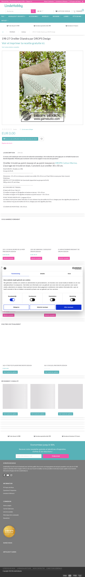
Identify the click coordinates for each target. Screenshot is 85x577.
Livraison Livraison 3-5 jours (72, 436)
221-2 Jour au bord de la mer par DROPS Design (14, 250)
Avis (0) (20, 152)
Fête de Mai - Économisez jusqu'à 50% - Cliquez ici (16, 1)
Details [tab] (42, 273)
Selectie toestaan (42, 307)
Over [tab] (69, 273)
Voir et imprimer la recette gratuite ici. (23, 43)
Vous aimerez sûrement (10, 219)
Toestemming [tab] (15, 273)
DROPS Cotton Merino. (66, 163)
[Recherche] (33, 11)
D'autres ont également (11, 324)
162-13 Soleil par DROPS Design (55, 365)
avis (15, 129)
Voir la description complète (10, 47)
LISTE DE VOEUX (63, 11)
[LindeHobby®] (13, 5)
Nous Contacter (49, 1)
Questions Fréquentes (9, 490)
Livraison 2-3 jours (72, 25)
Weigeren (16, 307)
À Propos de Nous (75, 1)
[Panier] (78, 11)
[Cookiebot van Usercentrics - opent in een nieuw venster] (73, 268)
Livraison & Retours (62, 1)
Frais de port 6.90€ (14, 436)
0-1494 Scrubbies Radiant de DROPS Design (68, 250)
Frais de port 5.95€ (13, 25)
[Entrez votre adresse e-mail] (29, 456)
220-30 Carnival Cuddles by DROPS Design (40, 250)
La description (9, 152)
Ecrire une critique (27, 129)
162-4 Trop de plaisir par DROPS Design (17, 365)
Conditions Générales (54, 568)
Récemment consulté (9, 381)
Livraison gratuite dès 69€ (43, 25)
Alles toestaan (68, 307)
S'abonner (56, 456)
